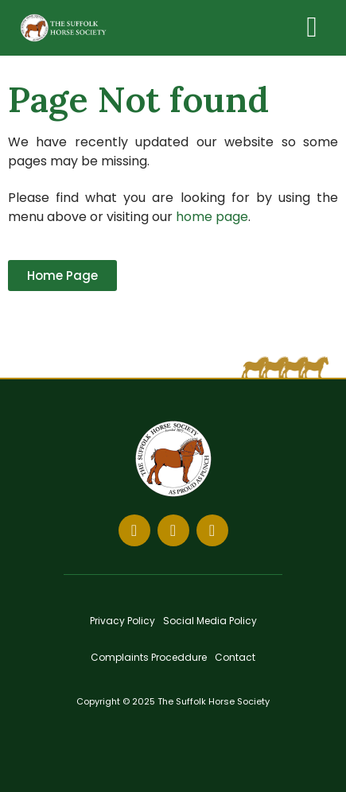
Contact (235, 657)
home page (212, 217)
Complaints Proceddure (149, 657)
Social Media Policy (210, 620)
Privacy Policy (122, 620)
